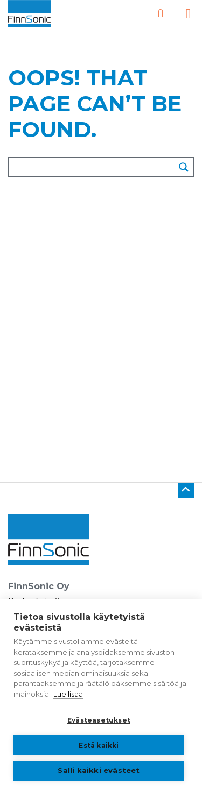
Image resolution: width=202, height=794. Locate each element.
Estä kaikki (99, 745)
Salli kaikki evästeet (99, 770)
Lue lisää (68, 694)
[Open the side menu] (188, 13)
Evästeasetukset (98, 720)
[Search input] (92, 167)
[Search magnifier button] (184, 167)
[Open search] (160, 13)
